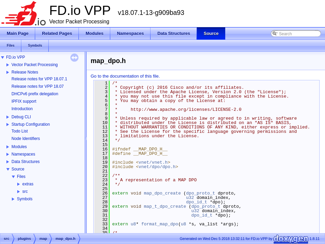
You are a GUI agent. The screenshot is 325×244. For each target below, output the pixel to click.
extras (27, 184)
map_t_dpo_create (165, 206)
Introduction (22, 108)
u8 (133, 224)
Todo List (19, 131)
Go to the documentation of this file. (125, 76)
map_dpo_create (162, 193)
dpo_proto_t (200, 193)
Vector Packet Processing (34, 64)
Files (21, 176)
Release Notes (24, 72)
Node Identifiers (25, 138)
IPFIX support (23, 101)
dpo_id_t (196, 202)
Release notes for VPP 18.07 (37, 86)
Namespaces (23, 154)
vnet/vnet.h (153, 162)
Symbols (24, 199)
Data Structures (25, 161)
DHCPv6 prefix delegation (34, 94)
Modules (19, 146)
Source (17, 169)
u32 (190, 198)
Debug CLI (21, 117)
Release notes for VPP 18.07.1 (39, 79)
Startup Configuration (30, 124)
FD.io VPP (15, 57)
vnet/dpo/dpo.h (157, 167)
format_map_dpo (159, 224)
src (25, 191)
